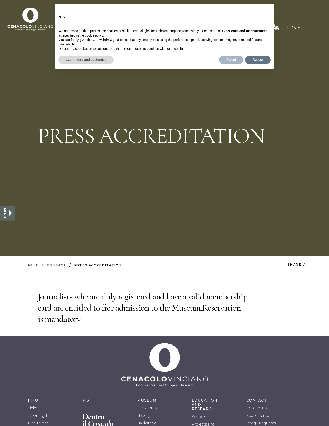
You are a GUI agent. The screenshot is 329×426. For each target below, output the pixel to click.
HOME (32, 265)
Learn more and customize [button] (86, 59)
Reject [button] (231, 59)
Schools (199, 417)
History (143, 415)
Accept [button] (257, 59)
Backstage (146, 423)
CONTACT (56, 265)
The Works (146, 408)
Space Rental (258, 415)
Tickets (34, 408)
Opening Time (41, 415)
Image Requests (261, 423)
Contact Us (256, 408)
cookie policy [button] (94, 35)
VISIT (87, 400)
